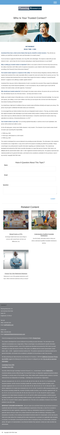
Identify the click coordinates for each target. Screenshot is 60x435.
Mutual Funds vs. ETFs (16, 234)
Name (6, 165)
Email (6, 175)
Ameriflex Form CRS (7, 367)
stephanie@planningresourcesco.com (14, 334)
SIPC (51, 370)
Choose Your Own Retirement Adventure (16, 273)
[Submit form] (53, 199)
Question (5, 185)
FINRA (48, 370)
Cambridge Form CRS (8, 365)
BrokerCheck (36, 338)
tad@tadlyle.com (8, 325)
